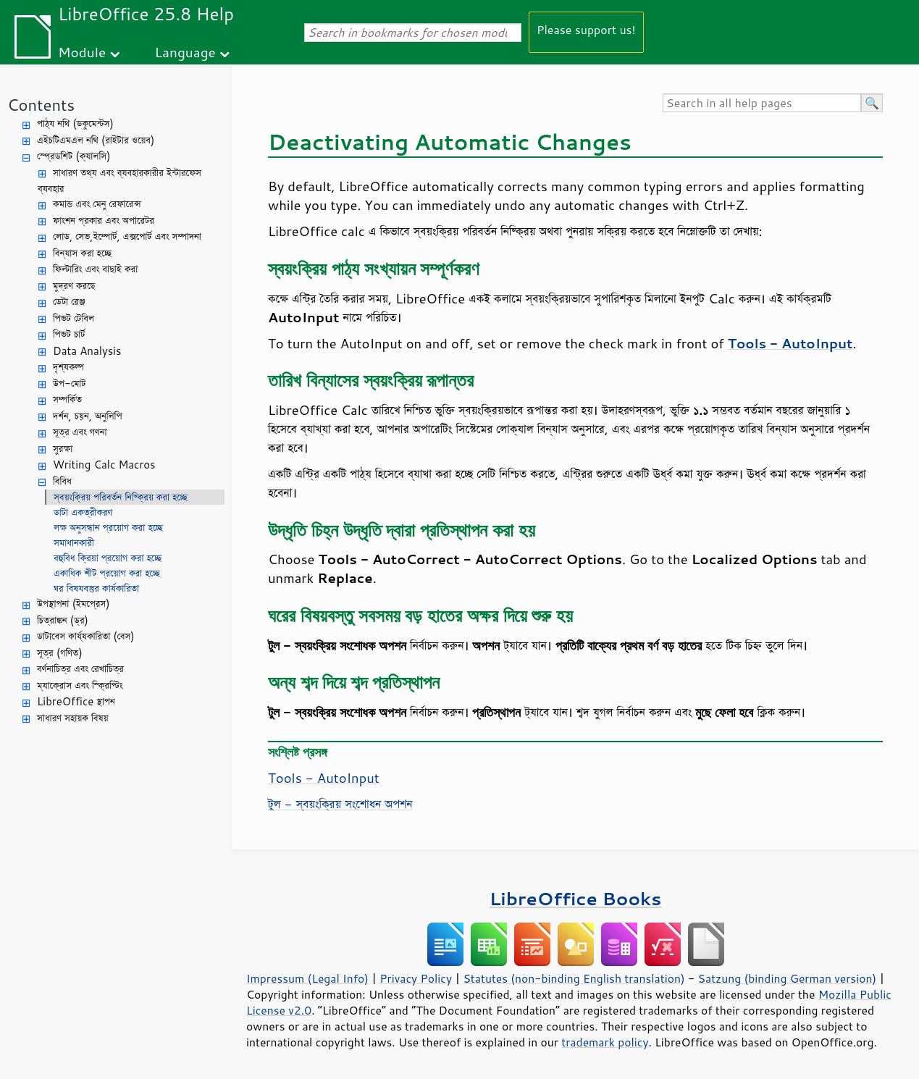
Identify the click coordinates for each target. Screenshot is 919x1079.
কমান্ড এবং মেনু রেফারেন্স (97, 203)
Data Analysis (87, 350)
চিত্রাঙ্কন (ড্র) (62, 620)
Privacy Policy (415, 978)
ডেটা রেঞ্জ (69, 301)
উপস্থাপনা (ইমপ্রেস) (73, 603)
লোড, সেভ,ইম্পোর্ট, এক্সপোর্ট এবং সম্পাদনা (127, 236)
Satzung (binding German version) (787, 978)
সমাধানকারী (74, 542)
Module (82, 52)
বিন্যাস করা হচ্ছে (82, 253)
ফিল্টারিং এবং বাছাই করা (95, 269)
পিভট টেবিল (73, 318)
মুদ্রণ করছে (74, 285)
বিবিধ (62, 481)
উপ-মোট (69, 383)
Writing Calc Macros (104, 464)
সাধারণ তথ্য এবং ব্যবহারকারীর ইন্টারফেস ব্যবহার (119, 181)
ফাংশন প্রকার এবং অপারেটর (103, 220)
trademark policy (604, 1042)
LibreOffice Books (576, 898)
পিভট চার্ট (69, 334)
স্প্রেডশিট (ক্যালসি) (74, 156)
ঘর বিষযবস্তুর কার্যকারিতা (96, 588)
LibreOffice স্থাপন (76, 701)
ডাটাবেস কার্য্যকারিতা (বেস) (86, 636)
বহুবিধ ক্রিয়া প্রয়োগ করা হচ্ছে (107, 558)
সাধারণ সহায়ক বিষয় (73, 718)
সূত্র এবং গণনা (80, 432)
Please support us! (586, 29)
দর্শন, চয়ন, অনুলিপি (87, 416)
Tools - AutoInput (323, 777)
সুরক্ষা (62, 448)
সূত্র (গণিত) (60, 652)
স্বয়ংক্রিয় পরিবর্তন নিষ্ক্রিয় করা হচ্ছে (121, 497)
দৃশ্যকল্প (68, 366)
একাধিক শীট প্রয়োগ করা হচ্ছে (107, 573)
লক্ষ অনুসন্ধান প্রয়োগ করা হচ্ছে (108, 527)
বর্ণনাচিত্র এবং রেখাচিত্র (80, 668)
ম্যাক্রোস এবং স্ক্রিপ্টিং (80, 685)
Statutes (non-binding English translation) (573, 978)
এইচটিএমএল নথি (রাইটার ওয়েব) (95, 140)
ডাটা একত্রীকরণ (83, 512)
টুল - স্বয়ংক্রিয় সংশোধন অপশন (340, 803)
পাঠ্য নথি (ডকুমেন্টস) (75, 123)
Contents (41, 104)
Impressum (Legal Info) (307, 978)
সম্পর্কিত (67, 399)
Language (185, 52)
